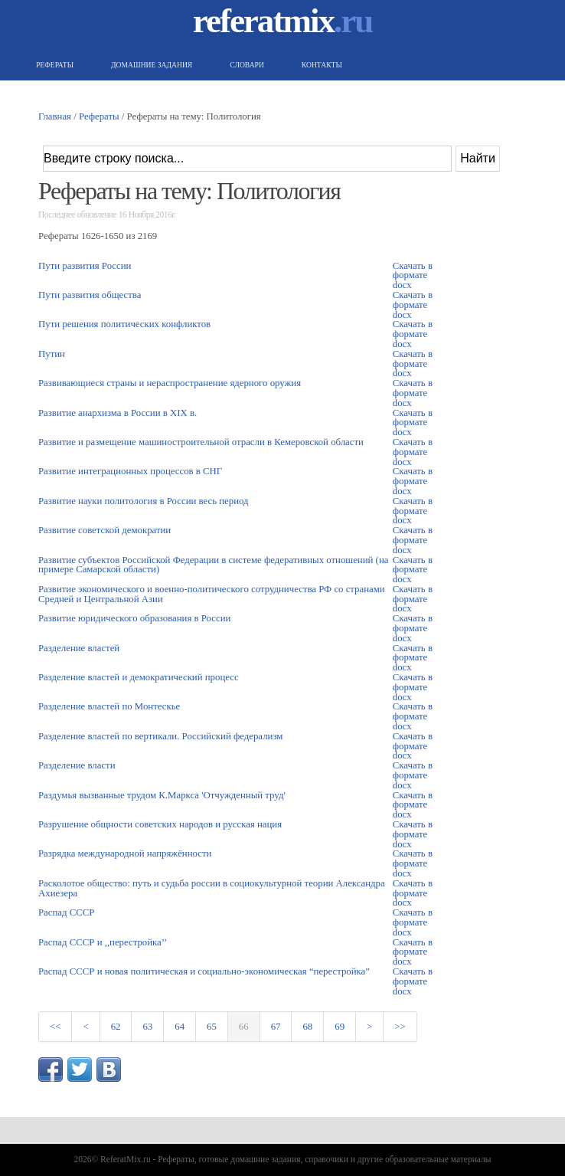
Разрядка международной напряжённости (124, 853)
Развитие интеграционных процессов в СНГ (130, 471)
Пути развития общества (89, 295)
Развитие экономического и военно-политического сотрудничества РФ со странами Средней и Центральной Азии (211, 594)
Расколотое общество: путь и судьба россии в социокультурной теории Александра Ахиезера (211, 888)
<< (55, 1026)
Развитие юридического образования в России (134, 618)
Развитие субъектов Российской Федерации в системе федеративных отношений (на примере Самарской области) (213, 565)
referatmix (283, 21)
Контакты (320, 65)
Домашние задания (149, 65)
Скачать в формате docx (413, 275)
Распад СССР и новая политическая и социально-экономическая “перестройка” (204, 971)
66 (244, 1026)
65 (212, 1026)
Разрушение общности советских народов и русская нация (160, 824)
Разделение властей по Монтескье (109, 706)
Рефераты (52, 65)
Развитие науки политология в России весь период (143, 501)
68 (307, 1026)
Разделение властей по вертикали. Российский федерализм (160, 736)
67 (276, 1026)
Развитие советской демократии (104, 530)
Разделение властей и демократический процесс (138, 677)
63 (147, 1026)
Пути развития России (84, 265)
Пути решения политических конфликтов (124, 324)
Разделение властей (78, 648)
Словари (245, 65)
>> (399, 1026)
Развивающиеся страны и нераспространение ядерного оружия (169, 383)
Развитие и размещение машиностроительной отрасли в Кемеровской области (201, 442)
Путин (51, 354)
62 (116, 1026)
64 (180, 1026)
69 (340, 1026)
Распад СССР (66, 912)
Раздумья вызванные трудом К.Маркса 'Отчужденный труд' (162, 795)
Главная (54, 116)
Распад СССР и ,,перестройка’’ (102, 942)
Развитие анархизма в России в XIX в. (117, 413)
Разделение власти (77, 765)
